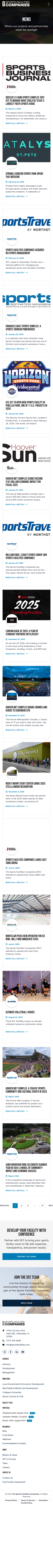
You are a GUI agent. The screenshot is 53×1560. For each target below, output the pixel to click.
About (4, 1449)
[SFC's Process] (9, 1459)
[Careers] (9, 1467)
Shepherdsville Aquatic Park (15, 1413)
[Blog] (14, 1430)
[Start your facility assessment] (26, 1256)
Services (5, 1359)
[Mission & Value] (9, 1454)
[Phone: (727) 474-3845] (16, 1340)
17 (43, 1205)
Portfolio (5, 1408)
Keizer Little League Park (14, 1420)
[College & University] (26, 1392)
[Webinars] (14, 1439)
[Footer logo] (13, 1323)
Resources (6, 1427)
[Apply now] (26, 1303)
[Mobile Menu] (49, 4)
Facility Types (7, 1403)
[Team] (9, 1463)
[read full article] (26, 92)
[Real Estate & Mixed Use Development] (26, 1388)
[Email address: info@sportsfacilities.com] (16, 1344)
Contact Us (6, 1472)
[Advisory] (8, 1364)
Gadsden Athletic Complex (14, 1416)
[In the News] (14, 1435)
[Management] (8, 1372)
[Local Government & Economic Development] (26, 1384)
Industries (6, 1379)
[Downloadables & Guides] (14, 1443)
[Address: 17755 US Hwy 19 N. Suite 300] (16, 1333)
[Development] (8, 1368)
